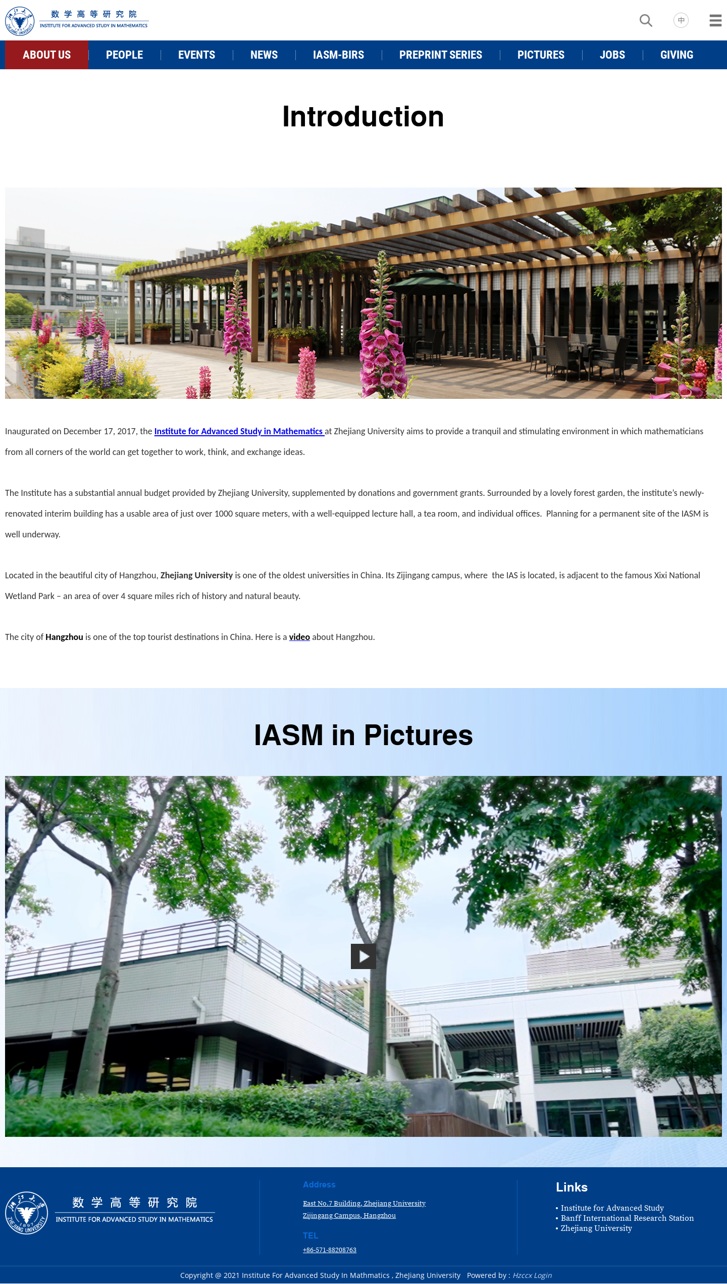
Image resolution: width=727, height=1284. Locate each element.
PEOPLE (124, 55)
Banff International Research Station (627, 1218)
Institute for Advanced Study (612, 1208)
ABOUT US (47, 55)
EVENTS (196, 55)
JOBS (612, 55)
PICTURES (540, 55)
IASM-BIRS (338, 55)
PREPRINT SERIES (440, 55)
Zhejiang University (596, 1228)
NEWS (264, 55)
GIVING (676, 55)
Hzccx (522, 1275)
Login (543, 1275)
